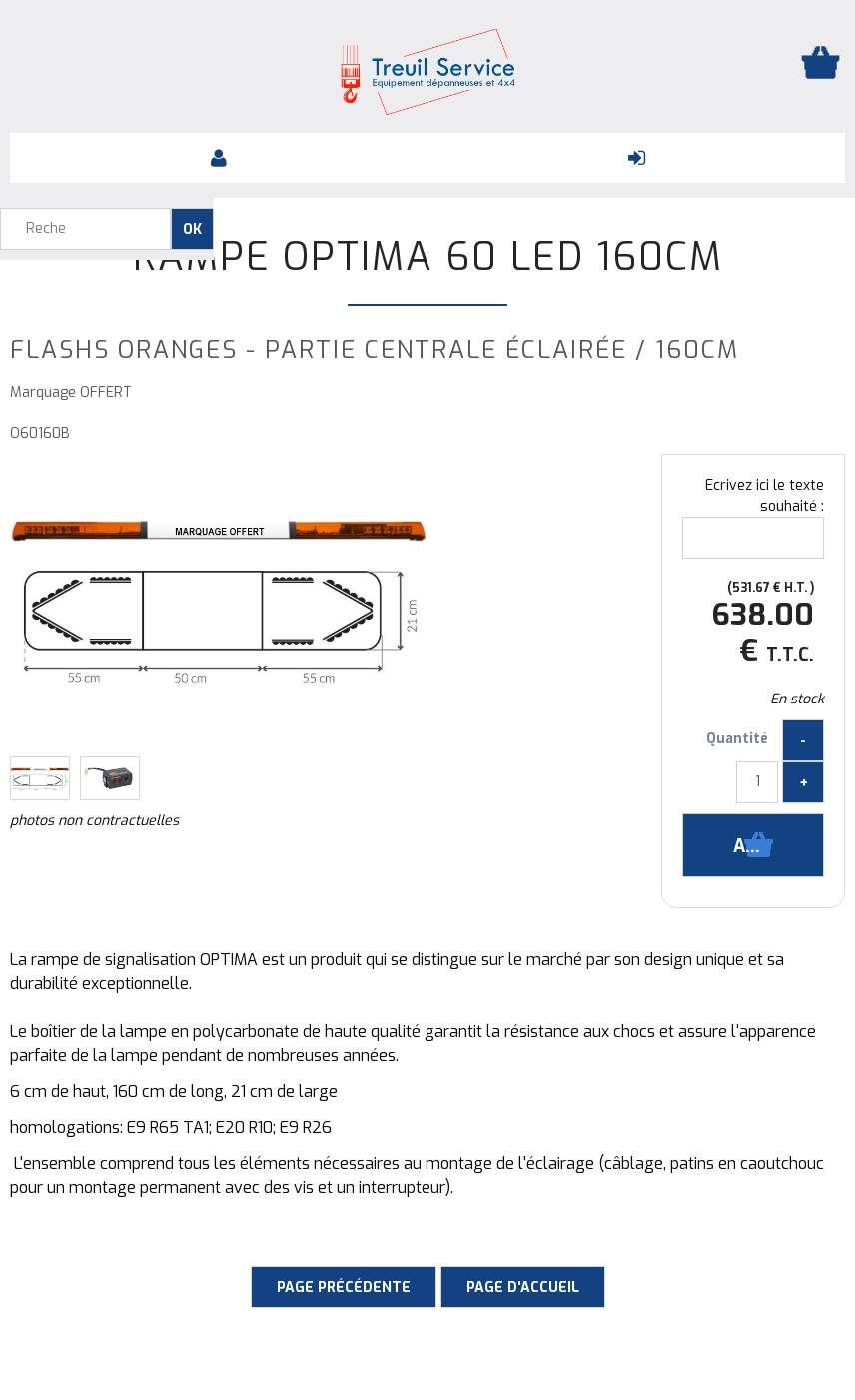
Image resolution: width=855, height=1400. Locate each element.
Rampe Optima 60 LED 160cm (428, 257)
